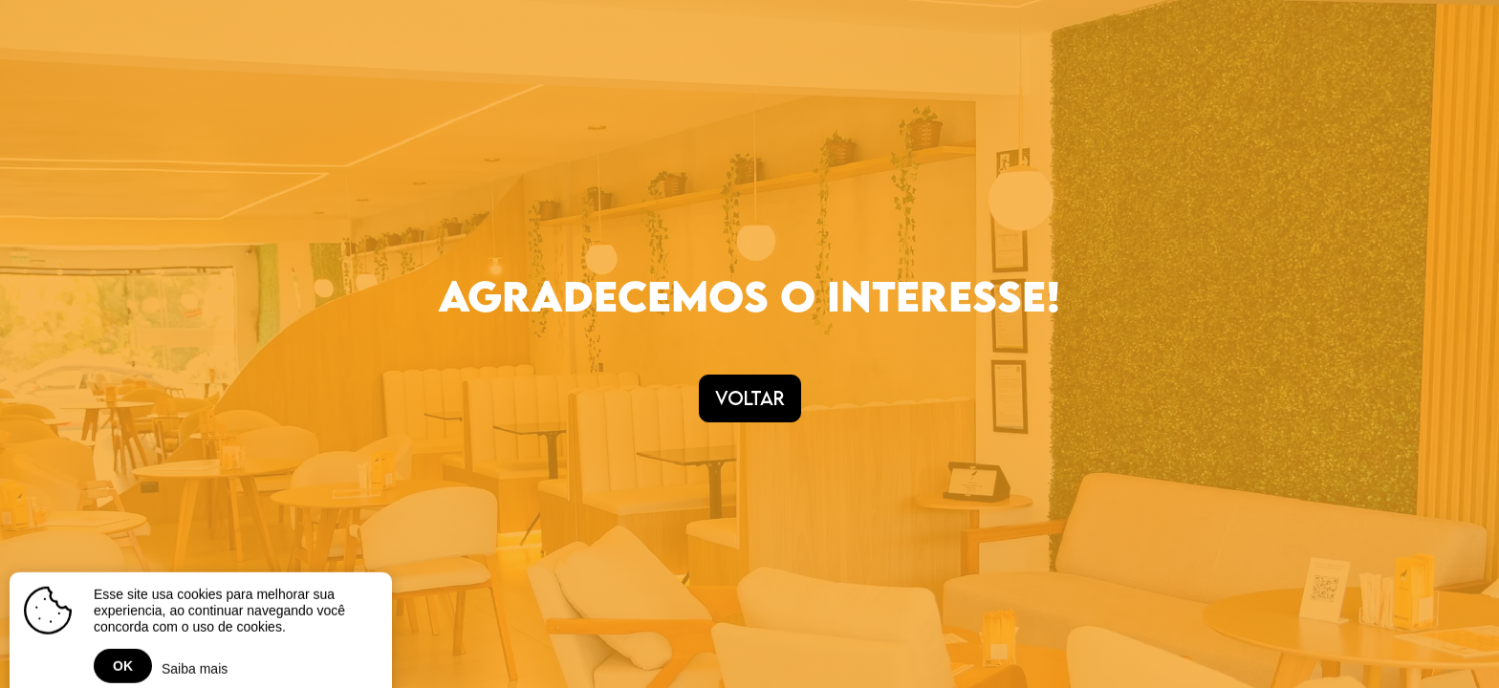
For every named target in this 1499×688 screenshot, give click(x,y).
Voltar (750, 398)
